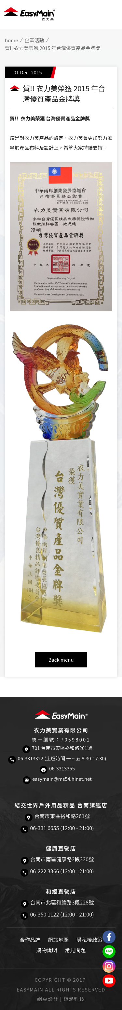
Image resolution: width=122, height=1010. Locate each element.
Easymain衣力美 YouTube (108, 980)
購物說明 (46, 950)
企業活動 (34, 40)
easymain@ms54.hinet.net (62, 778)
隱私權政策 (89, 939)
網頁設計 (48, 998)
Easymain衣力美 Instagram (108, 966)
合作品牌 (30, 939)
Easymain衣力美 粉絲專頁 (108, 936)
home (11, 40)
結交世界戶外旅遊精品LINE (108, 951)
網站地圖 (58, 939)
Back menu (61, 659)
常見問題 (75, 950)
